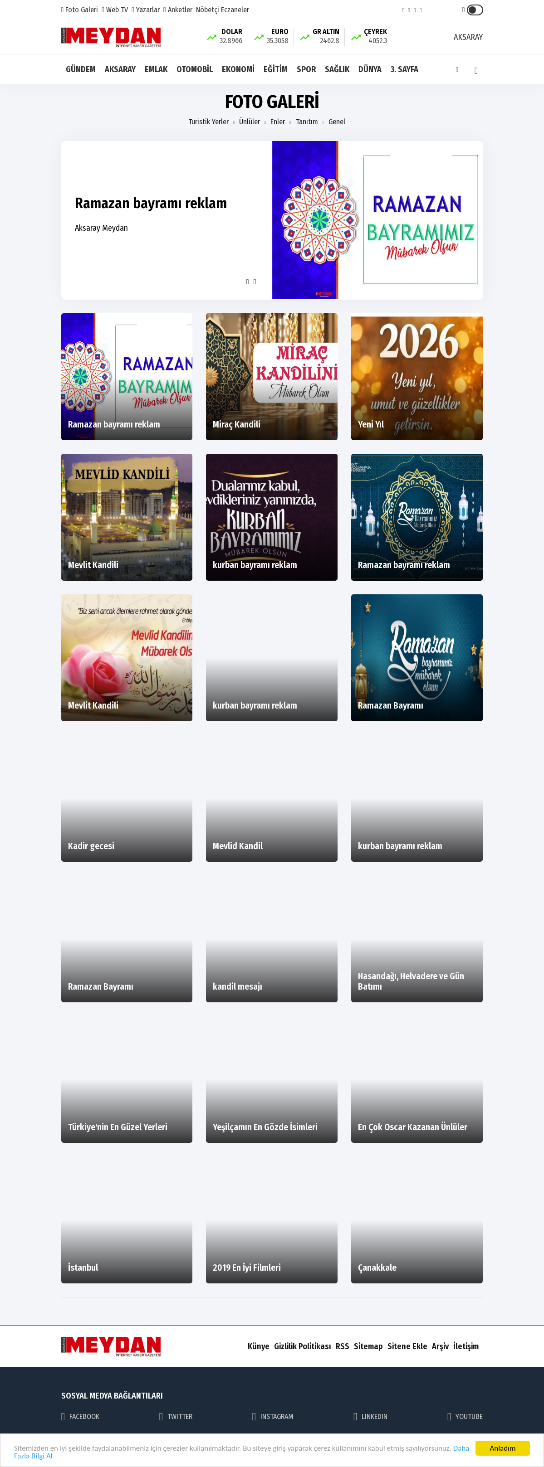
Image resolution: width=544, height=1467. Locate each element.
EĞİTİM (276, 69)
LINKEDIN (370, 1416)
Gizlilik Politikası (302, 1346)
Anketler (177, 9)
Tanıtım (307, 121)
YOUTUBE (465, 1416)
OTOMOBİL (194, 69)
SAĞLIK (337, 69)
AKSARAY (120, 69)
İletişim (466, 1346)
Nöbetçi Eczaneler (222, 9)
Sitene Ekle (407, 1346)
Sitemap (368, 1346)
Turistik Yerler (208, 121)
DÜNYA (370, 69)
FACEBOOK (80, 1416)
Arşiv (440, 1346)
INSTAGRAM (273, 1416)
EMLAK (156, 69)
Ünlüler (249, 121)
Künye (259, 1346)
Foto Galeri (79, 9)
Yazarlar (146, 9)
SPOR (306, 69)
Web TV (115, 9)
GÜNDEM (81, 69)
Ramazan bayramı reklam (151, 203)
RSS (342, 1346)
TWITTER (176, 1416)
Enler (277, 121)
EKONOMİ (238, 69)
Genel (336, 121)
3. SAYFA (404, 69)
